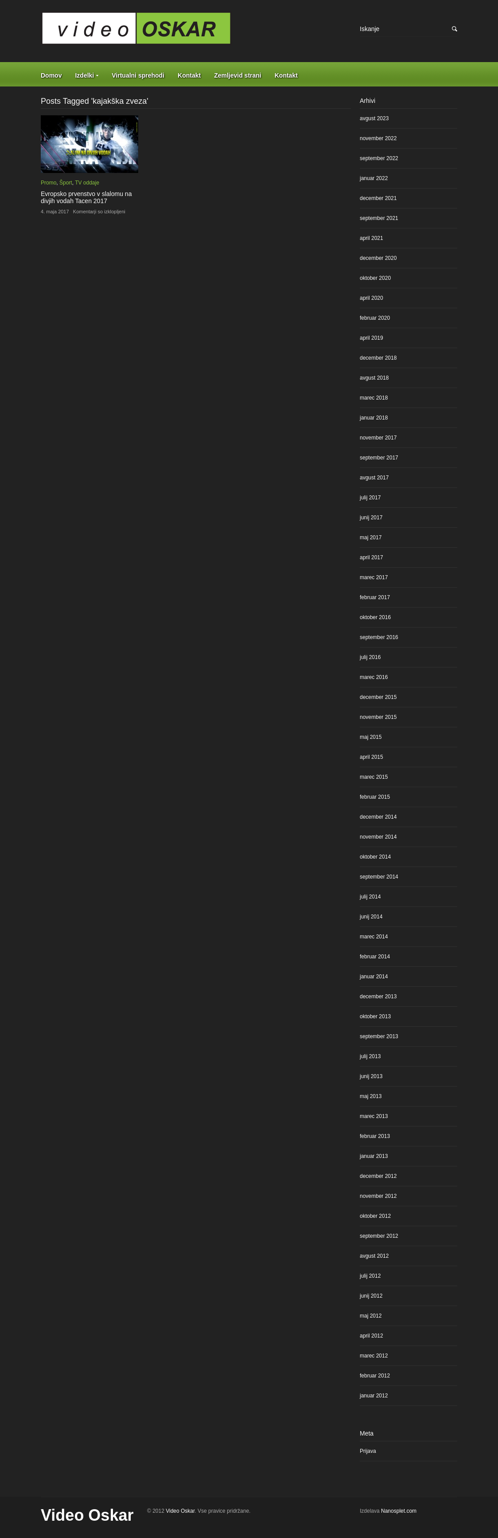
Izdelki (84, 75)
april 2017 (371, 557)
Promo (48, 183)
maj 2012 (370, 1316)
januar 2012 (374, 1396)
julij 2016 (370, 657)
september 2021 (379, 218)
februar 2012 (375, 1376)
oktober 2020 (375, 278)
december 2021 (378, 198)
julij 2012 (370, 1276)
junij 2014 (371, 917)
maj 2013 (370, 1096)
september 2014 (379, 877)
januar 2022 (374, 178)
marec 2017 (374, 577)
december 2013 (378, 996)
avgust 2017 (374, 478)
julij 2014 (370, 897)
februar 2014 (375, 956)
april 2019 (371, 338)
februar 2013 (375, 1136)
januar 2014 (374, 976)
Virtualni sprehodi (138, 75)
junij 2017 (371, 517)
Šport (65, 183)
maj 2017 (370, 537)
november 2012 (378, 1196)
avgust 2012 (374, 1256)
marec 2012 (374, 1356)
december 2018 (378, 358)
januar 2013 (374, 1156)
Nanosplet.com (398, 1511)
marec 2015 (374, 777)
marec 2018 (374, 398)
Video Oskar (87, 1515)
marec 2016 (374, 677)
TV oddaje (87, 183)
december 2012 (378, 1176)
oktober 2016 (375, 617)
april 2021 (371, 238)
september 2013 (379, 1036)
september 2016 (379, 637)
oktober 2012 (375, 1216)
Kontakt (189, 75)
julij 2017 (370, 497)
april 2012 (371, 1336)
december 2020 (378, 258)
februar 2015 (375, 797)
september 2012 (379, 1236)
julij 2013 (370, 1056)
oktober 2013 (375, 1016)
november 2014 (378, 837)
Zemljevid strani (237, 75)
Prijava (368, 1451)
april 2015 (371, 757)
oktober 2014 (375, 857)
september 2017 (379, 458)
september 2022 (379, 158)
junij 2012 (371, 1296)
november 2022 (378, 138)
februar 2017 (375, 597)
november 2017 (378, 438)
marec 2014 (374, 937)
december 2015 (378, 697)
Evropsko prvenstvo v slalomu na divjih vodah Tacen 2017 (86, 197)
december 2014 (378, 817)
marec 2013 (374, 1116)
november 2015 (378, 717)
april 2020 (371, 298)
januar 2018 (374, 418)
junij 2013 (371, 1076)
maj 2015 (370, 737)
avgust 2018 (374, 378)
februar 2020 (375, 318)
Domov (51, 75)
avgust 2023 (374, 118)
